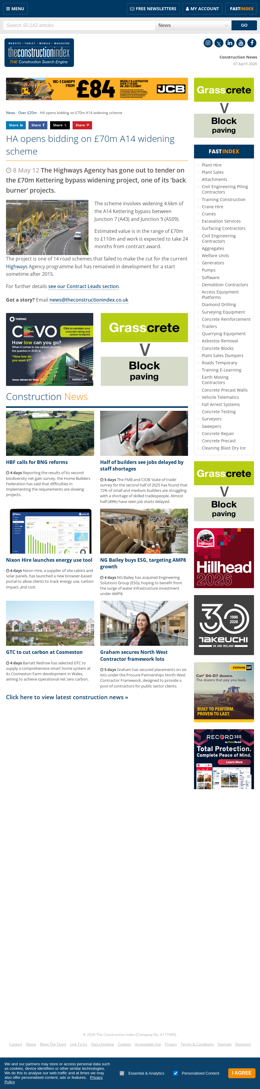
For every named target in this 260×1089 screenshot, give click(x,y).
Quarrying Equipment (224, 333)
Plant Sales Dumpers (223, 355)
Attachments (214, 179)
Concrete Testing (219, 411)
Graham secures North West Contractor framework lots (134, 655)
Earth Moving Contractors (215, 379)
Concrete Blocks (218, 348)
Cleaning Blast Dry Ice (224, 448)
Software (211, 277)
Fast (242, 8)
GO (244, 25)
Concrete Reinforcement (226, 319)
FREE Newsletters (156, 8)
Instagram (208, 42)
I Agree (242, 1072)
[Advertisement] (97, 760)
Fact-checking (102, 1044)
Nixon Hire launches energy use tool (49, 560)
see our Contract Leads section (83, 286)
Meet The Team (53, 1044)
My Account (204, 8)
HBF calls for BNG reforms (37, 462)
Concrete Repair (218, 433)
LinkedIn (230, 42)
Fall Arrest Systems (221, 404)
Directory (243, 1044)
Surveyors (212, 419)
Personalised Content (196, 1073)
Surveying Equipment (223, 312)
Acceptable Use (148, 1044)
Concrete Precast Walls (225, 390)
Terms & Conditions (197, 1044)
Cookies (124, 1044)
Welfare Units (215, 255)
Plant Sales (213, 172)
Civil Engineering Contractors (219, 238)
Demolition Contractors (225, 284)
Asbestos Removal (220, 341)
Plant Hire (212, 165)
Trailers (209, 326)
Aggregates (213, 248)
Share (14, 125)
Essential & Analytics (142, 1073)
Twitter (218, 42)
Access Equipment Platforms (220, 294)
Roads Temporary (219, 363)
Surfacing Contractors (224, 228)
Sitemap (225, 1044)
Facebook (251, 42)
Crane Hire (212, 206)
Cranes (209, 214)
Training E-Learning (221, 370)
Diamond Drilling (219, 304)
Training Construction (224, 199)
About (31, 1044)
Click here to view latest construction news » (67, 697)
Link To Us (78, 1044)
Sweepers (211, 426)
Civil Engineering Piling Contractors (225, 189)
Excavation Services (221, 221)
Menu (17, 8)
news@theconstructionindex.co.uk (88, 299)
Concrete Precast (219, 441)
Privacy (171, 1044)
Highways (17, 266)
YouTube (240, 42)
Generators (213, 263)
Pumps (209, 270)
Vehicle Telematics (220, 397)
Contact (15, 1044)
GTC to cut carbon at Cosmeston (44, 652)
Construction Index (39, 52)
